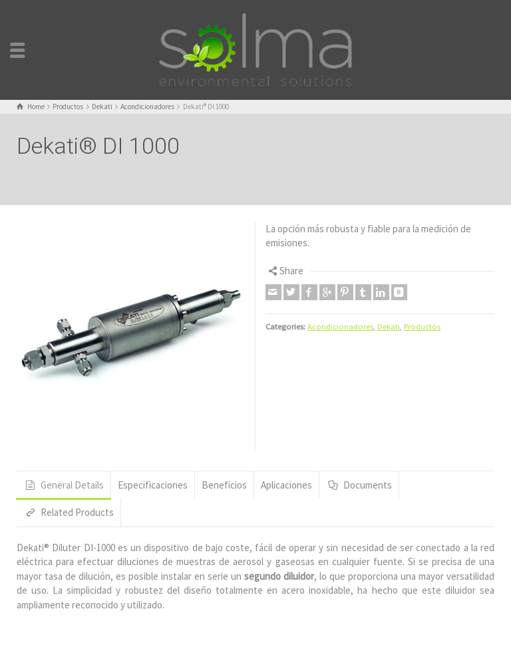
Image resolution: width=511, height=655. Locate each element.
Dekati (388, 326)
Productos (422, 326)
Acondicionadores (340, 326)
